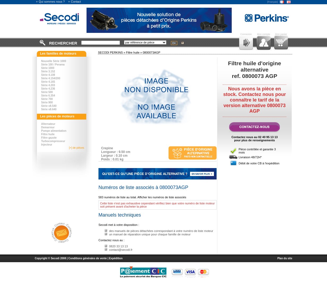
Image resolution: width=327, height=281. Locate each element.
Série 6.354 (48, 95)
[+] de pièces (76, 147)
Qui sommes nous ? (50, 1)
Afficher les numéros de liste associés (161, 197)
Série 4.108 (48, 74)
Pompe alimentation (53, 130)
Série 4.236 (48, 88)
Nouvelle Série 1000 (53, 61)
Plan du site (284, 258)
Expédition (116, 258)
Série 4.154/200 (50, 78)
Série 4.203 (48, 85)
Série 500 (47, 92)
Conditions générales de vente (87, 258)
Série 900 (47, 102)
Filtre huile (48, 134)
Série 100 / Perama (52, 64)
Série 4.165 (48, 81)
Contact (74, 1)
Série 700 (47, 99)
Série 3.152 (48, 71)
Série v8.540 (49, 105)
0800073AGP (151, 52)
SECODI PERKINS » (112, 52)
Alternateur (48, 123)
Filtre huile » (134, 52)
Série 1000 (47, 68)
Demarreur (48, 127)
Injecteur (46, 144)
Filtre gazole (49, 137)
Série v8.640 (49, 109)
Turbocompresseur (53, 141)
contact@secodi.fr (120, 249)
